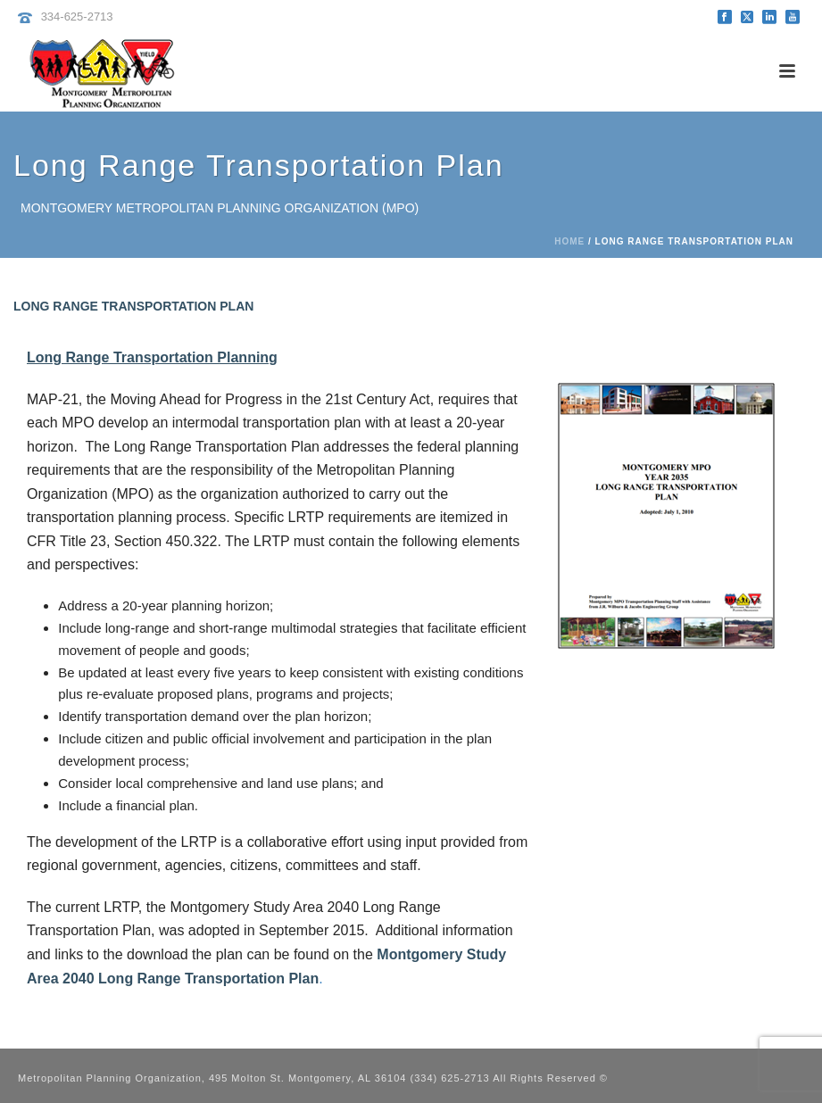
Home (569, 241)
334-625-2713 (77, 16)
